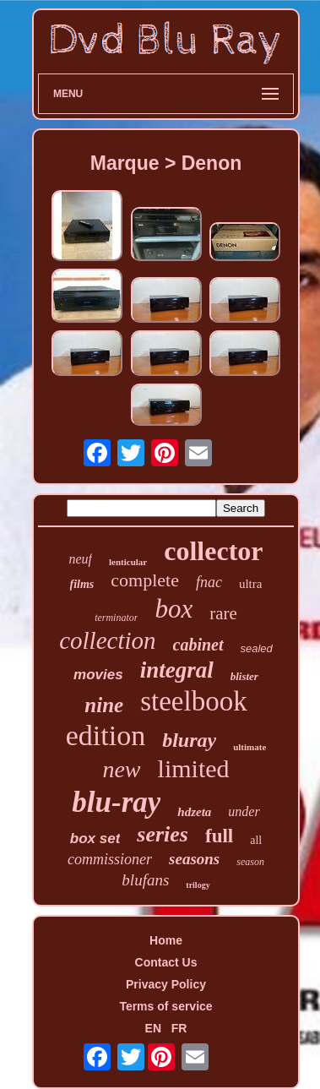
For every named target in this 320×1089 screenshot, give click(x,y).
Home (165, 940)
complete (145, 580)
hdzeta (194, 812)
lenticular (128, 562)
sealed (257, 648)
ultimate (249, 747)
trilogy (197, 885)
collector (213, 551)
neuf (80, 559)
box (174, 608)
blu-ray (116, 802)
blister (244, 676)
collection (107, 640)
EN (153, 1028)
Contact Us (166, 962)
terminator (116, 617)
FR (179, 1028)
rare (223, 613)
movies (98, 675)
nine (103, 705)
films (82, 584)
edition (105, 735)
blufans (145, 880)
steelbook (193, 701)
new (121, 769)
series (162, 834)
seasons (194, 859)
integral (177, 670)
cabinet (198, 644)
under (243, 811)
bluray (189, 740)
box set (95, 838)
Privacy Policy (166, 984)
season (250, 862)
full (219, 836)
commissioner (110, 859)
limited (194, 768)
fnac (209, 582)
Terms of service (165, 1006)
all (256, 840)
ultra (251, 584)
